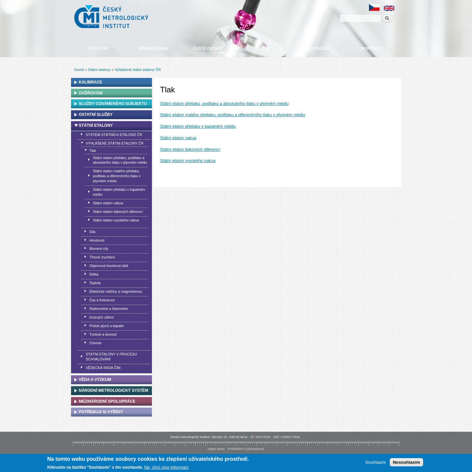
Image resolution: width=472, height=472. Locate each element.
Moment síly (98, 249)
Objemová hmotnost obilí (108, 266)
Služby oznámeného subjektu (113, 103)
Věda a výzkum (95, 379)
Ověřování (91, 93)
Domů (79, 70)
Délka (93, 274)
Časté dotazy (208, 48)
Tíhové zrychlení (102, 257)
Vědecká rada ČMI (103, 368)
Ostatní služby (96, 114)
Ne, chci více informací (166, 467)
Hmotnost (96, 240)
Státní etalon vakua (178, 137)
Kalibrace (90, 82)
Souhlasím (375, 462)
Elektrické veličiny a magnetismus (115, 291)
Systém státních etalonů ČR (114, 135)
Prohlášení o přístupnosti (246, 449)
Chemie (95, 343)
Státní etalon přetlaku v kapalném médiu (198, 126)
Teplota (94, 283)
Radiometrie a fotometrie (108, 309)
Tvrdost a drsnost (102, 334)
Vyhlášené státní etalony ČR (138, 70)
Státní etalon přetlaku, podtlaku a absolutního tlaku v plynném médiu (224, 103)
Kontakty (372, 48)
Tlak (92, 150)
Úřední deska (153, 48)
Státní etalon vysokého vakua (188, 160)
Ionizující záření (101, 317)
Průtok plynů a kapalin (106, 326)
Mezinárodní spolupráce (107, 401)
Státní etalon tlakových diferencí (190, 149)
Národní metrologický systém (113, 390)
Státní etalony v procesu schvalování (111, 356)
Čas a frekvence (102, 300)
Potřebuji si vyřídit (101, 412)
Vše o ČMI (98, 48)
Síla (92, 232)
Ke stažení (317, 48)
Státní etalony (99, 70)
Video (263, 48)
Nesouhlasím (406, 462)
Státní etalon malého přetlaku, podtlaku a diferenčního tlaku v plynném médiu (232, 114)
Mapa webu (216, 449)
